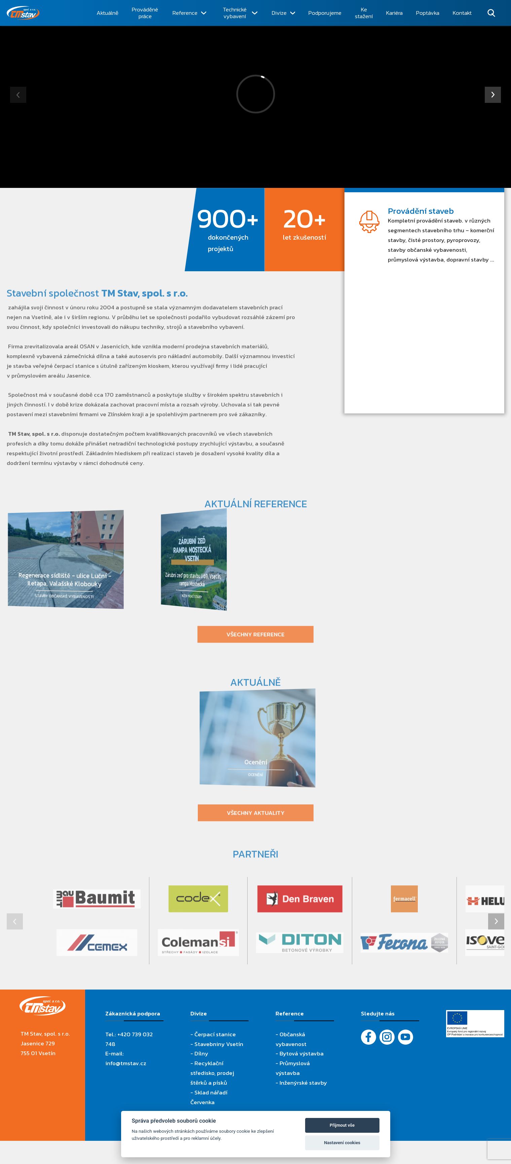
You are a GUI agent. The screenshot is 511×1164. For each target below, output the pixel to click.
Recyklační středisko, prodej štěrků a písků (212, 1073)
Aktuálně (107, 12)
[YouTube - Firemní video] (405, 1037)
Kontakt (462, 12)
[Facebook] (368, 1037)
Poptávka (427, 12)
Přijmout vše (342, 1125)
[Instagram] (387, 1037)
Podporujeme (324, 12)
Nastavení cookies (342, 1142)
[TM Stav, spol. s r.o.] (48, 13)
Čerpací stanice (215, 1034)
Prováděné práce (145, 13)
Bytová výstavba (302, 1053)
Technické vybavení (235, 13)
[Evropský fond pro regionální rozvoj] (475, 1014)
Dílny (201, 1053)
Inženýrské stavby (303, 1082)
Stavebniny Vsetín (218, 1044)
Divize (279, 12)
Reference (185, 12)
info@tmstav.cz (125, 1063)
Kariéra (394, 12)
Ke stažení (364, 13)
